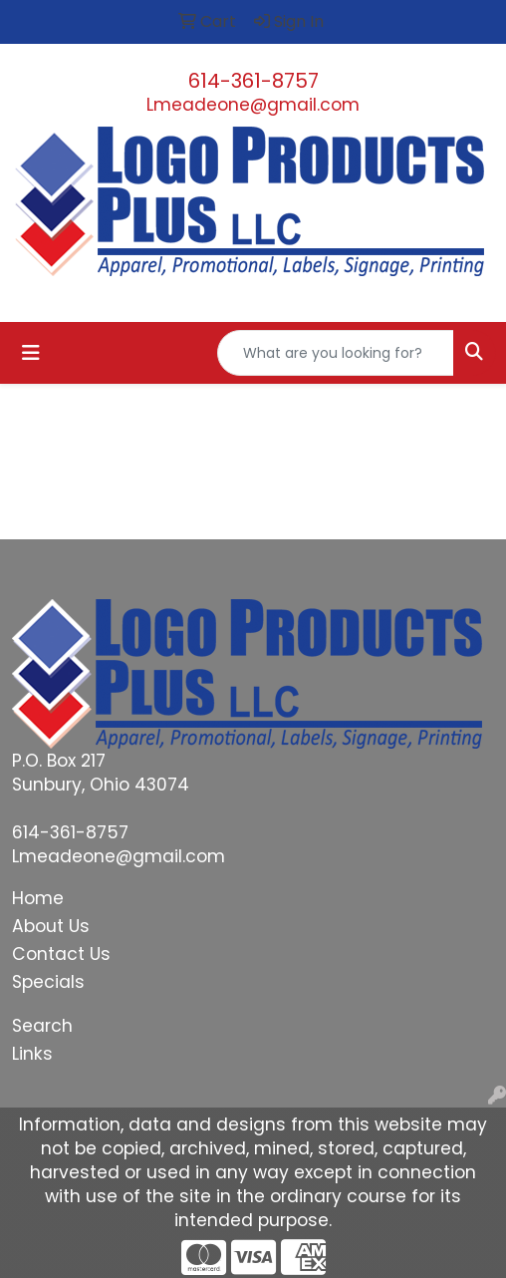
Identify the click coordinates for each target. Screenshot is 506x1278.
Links (32, 1054)
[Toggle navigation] (31, 353)
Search (42, 1026)
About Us (51, 926)
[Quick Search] (335, 353)
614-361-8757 (253, 81)
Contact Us (61, 954)
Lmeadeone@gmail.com (253, 105)
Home (38, 898)
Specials (48, 982)
